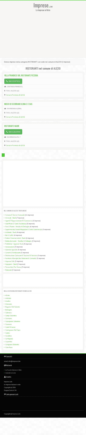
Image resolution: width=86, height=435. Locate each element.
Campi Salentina (10, 316)
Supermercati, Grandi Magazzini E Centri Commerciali (23, 229)
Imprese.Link (16, 414)
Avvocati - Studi (10, 218)
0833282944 (13, 131)
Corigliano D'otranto (12, 344)
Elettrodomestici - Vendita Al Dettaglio (18, 241)
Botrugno (8, 310)
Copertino (8, 342)
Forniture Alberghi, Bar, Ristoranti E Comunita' (20, 258)
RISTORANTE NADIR (11, 125)
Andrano (8, 298)
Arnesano (8, 304)
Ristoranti (8, 270)
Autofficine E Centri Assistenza (15, 224)
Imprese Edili (9, 261)
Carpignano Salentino (12, 321)
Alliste (7, 295)
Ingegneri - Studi (11, 264)
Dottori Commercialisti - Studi (15, 238)
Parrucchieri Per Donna (13, 267)
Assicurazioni (9, 247)
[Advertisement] (21, 33)
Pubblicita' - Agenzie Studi (14, 244)
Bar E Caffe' (9, 235)
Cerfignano (9, 339)
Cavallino (8, 336)
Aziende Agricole (11, 250)
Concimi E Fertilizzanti (12, 253)
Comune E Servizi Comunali (14, 215)
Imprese (41, 5)
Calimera (8, 313)
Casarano (8, 324)
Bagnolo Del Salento (12, 307)
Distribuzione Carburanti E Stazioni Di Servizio (21, 255)
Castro (7, 333)
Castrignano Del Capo (12, 330)
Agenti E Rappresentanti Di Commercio (18, 221)
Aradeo (7, 301)
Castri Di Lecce (10, 327)
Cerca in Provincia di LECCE (15, 95)
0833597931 (13, 81)
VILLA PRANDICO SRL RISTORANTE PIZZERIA (21, 75)
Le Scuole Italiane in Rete (13, 370)
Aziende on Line (10, 373)
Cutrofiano (9, 347)
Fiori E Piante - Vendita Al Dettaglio (17, 226)
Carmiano (8, 318)
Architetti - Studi (10, 232)
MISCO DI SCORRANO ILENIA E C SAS (18, 103)
